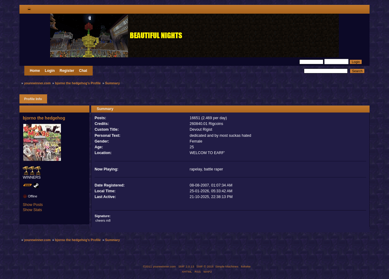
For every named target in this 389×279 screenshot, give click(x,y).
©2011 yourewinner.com (159, 266)
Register (67, 71)
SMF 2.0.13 (186, 266)
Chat (83, 71)
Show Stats (32, 210)
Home (35, 71)
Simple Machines (226, 266)
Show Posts (33, 205)
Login (50, 71)
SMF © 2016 (205, 266)
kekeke (246, 266)
